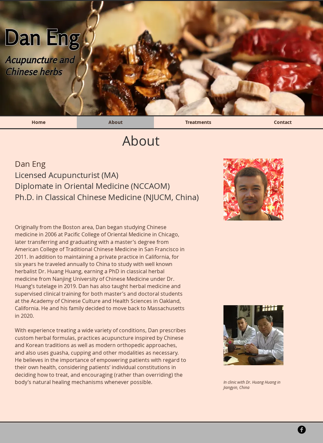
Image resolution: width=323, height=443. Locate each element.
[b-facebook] (302, 430)
